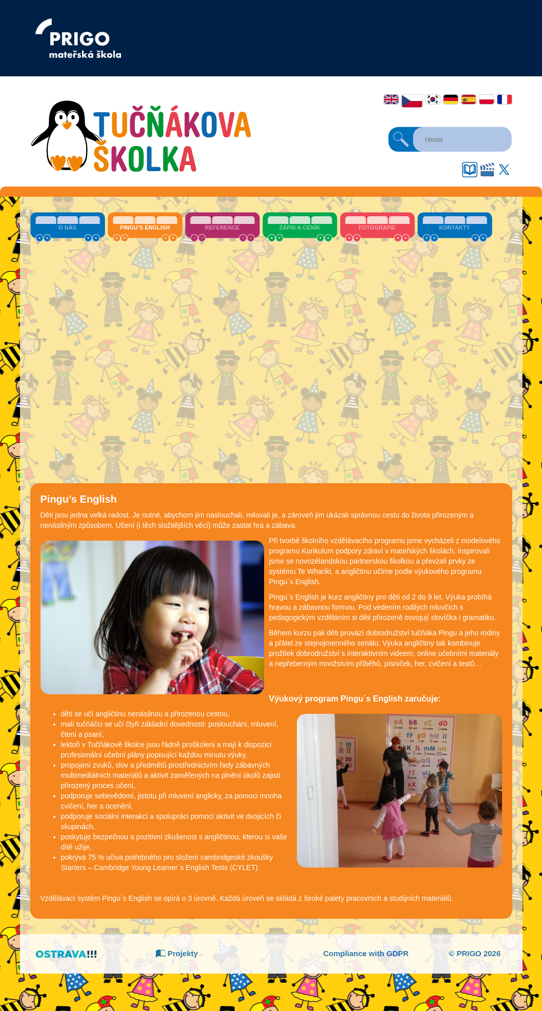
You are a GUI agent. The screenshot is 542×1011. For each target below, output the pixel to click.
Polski (486, 99)
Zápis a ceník (299, 227)
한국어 (432, 99)
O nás (67, 227)
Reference (222, 227)
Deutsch (450, 99)
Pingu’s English (145, 227)
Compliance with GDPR (366, 953)
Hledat (401, 139)
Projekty (177, 953)
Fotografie (377, 227)
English (391, 99)
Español (468, 99)
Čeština (412, 101)
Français (504, 99)
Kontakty (454, 227)
